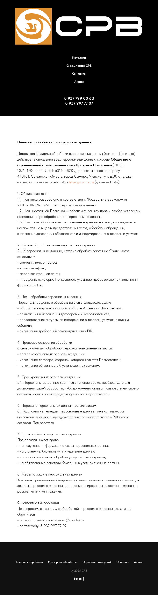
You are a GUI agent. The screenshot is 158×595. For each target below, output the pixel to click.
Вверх (79, 579)
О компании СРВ (79, 66)
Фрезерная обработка (63, 562)
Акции (79, 82)
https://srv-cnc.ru (81, 182)
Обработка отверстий (97, 562)
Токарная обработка (29, 562)
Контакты (79, 74)
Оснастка (122, 562)
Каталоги (79, 58)
